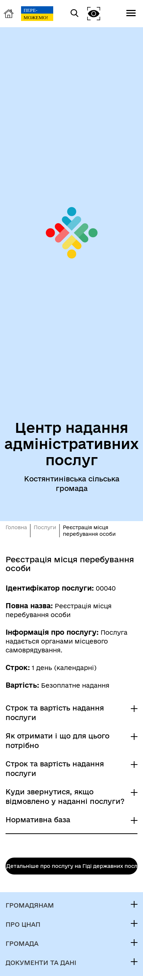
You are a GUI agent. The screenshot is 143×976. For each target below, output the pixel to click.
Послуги (45, 527)
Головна (16, 527)
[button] (94, 13)
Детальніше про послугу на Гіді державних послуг (71, 866)
